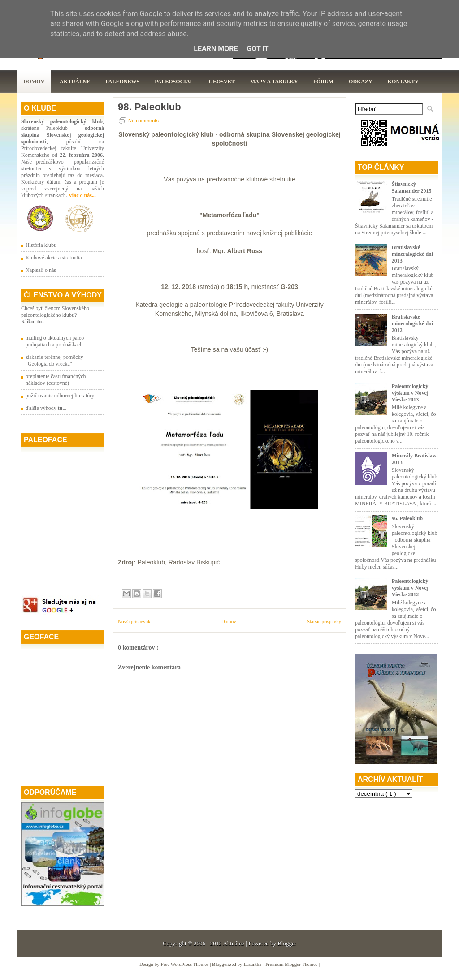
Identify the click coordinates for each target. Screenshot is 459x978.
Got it (257, 48)
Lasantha (252, 964)
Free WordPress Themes (185, 964)
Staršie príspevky (324, 621)
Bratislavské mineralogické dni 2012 (412, 323)
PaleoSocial (174, 81)
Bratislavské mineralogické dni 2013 (412, 254)
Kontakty (403, 81)
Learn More (216, 48)
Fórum (323, 81)
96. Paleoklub (407, 518)
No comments (143, 120)
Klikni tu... (33, 322)
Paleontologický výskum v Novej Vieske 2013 (410, 393)
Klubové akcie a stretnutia (54, 257)
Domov (33, 81)
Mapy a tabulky (274, 81)
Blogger (286, 943)
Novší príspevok (134, 621)
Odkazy (360, 81)
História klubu (41, 245)
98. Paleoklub (149, 107)
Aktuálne (75, 81)
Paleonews (122, 81)
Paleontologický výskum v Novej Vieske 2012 (410, 588)
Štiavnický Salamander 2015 (412, 187)
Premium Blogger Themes (292, 964)
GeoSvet (222, 81)
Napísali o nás (41, 270)
